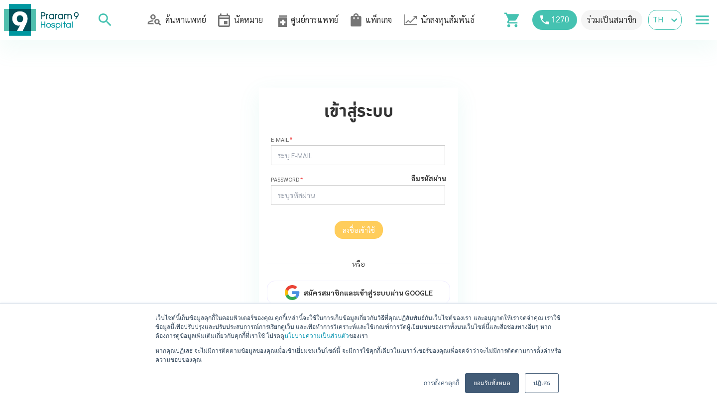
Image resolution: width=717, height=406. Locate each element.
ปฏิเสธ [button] (541, 383)
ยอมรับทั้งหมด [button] (492, 383)
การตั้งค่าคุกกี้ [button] (441, 383)
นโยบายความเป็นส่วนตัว (316, 335)
